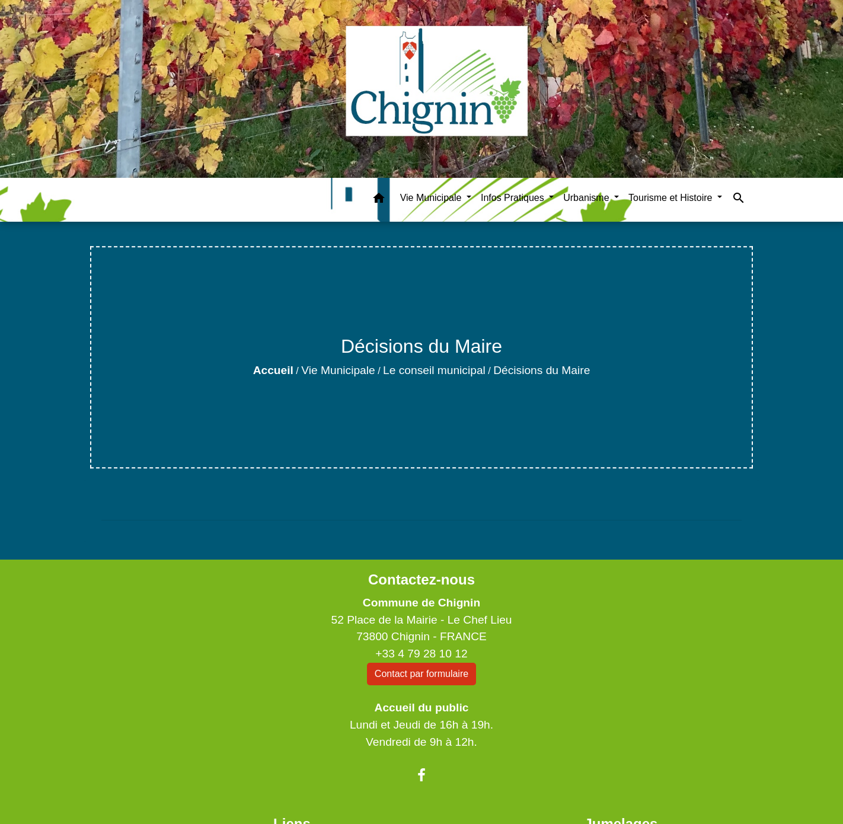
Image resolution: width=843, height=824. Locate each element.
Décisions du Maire (541, 370)
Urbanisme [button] (587, 198)
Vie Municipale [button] (432, 198)
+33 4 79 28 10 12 (421, 653)
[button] (378, 200)
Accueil (273, 370)
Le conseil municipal (434, 370)
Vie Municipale (338, 370)
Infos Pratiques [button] (514, 198)
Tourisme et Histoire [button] (671, 198)
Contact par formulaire (421, 674)
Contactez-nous (421, 579)
